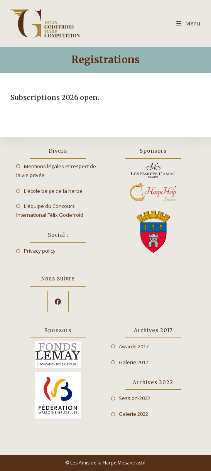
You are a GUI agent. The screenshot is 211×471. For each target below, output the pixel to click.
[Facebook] (58, 301)
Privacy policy (40, 250)
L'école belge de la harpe (53, 190)
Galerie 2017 (133, 362)
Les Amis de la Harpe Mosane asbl (107, 462)
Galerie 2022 (133, 413)
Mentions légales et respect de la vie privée (56, 171)
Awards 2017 (134, 346)
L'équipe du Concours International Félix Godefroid (49, 210)
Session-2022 (134, 398)
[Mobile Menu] (188, 23)
